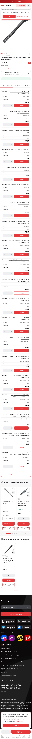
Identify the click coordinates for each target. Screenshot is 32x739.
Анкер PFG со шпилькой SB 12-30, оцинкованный (19, 338)
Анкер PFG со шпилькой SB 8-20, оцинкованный (19, 357)
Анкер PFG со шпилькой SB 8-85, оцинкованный (19, 376)
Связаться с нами (16, 614)
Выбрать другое (22, 16)
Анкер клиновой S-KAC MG (7, 502)
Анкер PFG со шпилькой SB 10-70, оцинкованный (19, 318)
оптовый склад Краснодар (10, 655)
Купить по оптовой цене (8, 528)
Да (9, 16)
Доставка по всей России (8, 675)
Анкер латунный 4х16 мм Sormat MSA (18, 149)
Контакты (4, 672)
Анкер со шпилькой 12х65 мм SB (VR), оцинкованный (19, 112)
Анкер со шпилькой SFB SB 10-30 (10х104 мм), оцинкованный (19, 415)
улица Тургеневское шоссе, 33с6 (12, 665)
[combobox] (13, 9)
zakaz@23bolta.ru (7, 680)
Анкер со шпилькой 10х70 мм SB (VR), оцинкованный (19, 92)
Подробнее (19, 721)
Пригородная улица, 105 (9, 669)
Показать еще (16, 475)
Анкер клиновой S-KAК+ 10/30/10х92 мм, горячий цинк (7, 560)
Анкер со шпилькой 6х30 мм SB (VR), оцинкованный (23, 503)
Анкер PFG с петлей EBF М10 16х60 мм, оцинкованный (18, 222)
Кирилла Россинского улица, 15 (12, 662)
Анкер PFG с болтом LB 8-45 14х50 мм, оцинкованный (18, 280)
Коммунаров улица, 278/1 (10, 658)
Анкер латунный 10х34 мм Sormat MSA (19, 131)
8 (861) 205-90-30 (11, 685)
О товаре (18, 85)
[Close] (29, 12)
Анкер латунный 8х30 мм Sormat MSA (18, 184)
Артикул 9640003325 (5, 55)
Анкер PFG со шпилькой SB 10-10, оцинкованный (19, 299)
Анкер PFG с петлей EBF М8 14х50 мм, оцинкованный (19, 203)
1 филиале (20, 79)
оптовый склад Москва (9, 651)
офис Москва (5, 648)
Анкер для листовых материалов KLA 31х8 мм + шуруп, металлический (18, 434)
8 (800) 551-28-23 (10, 688)
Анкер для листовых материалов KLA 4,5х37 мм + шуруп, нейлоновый (18, 453)
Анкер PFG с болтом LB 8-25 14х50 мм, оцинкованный (19, 260)
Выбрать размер (8, 523)
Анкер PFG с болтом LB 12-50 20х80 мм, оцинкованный (18, 241)
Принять (16, 725)
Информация (5, 601)
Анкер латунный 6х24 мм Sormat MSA (18, 167)
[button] (29, 9)
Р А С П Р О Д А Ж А (16, 1)
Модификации (7, 85)
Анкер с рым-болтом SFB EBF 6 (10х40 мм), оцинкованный (20, 395)
